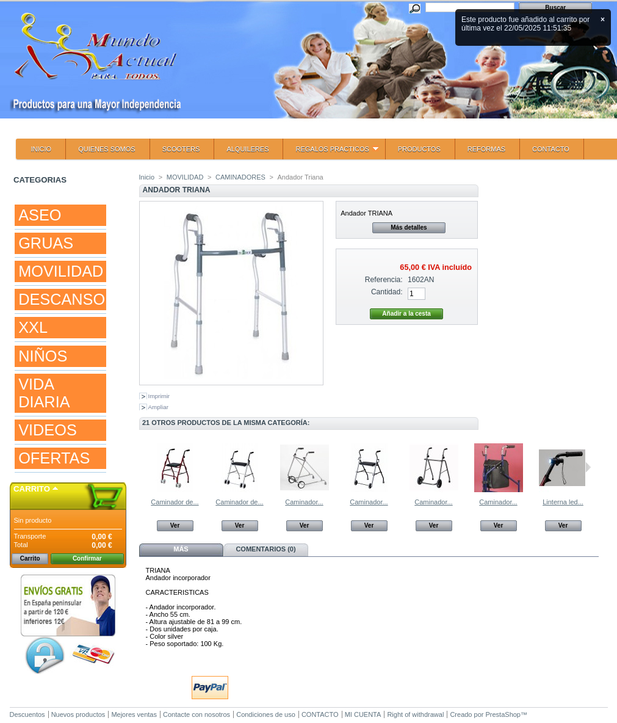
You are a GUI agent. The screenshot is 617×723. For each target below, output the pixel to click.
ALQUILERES (247, 149)
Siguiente (588, 467)
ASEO (39, 214)
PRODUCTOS (419, 149)
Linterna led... (563, 502)
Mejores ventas (134, 714)
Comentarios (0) (265, 549)
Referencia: (384, 279)
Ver (175, 525)
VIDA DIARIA (44, 393)
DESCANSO (61, 299)
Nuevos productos (78, 714)
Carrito (31, 488)
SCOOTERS (181, 149)
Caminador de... (174, 502)
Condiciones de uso (265, 714)
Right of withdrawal (415, 714)
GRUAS (45, 243)
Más (180, 549)
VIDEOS (47, 429)
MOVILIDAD (60, 271)
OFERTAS (54, 458)
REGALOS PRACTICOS (330, 152)
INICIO (41, 149)
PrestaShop (503, 714)
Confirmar (87, 558)
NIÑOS (42, 356)
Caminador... (304, 502)
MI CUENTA (363, 714)
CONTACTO (550, 149)
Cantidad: (387, 292)
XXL (33, 327)
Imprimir (159, 396)
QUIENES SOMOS (106, 149)
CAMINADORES (240, 177)
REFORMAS (486, 149)
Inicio (147, 177)
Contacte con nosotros (196, 714)
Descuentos (27, 714)
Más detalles (409, 227)
